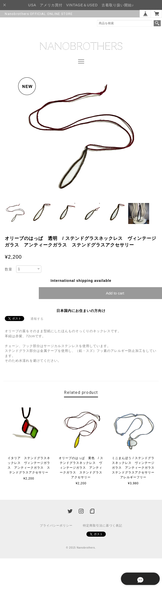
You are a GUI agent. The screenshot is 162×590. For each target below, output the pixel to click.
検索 (157, 23)
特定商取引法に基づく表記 (102, 526)
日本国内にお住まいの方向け (81, 311)
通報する (37, 319)
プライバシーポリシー (56, 526)
